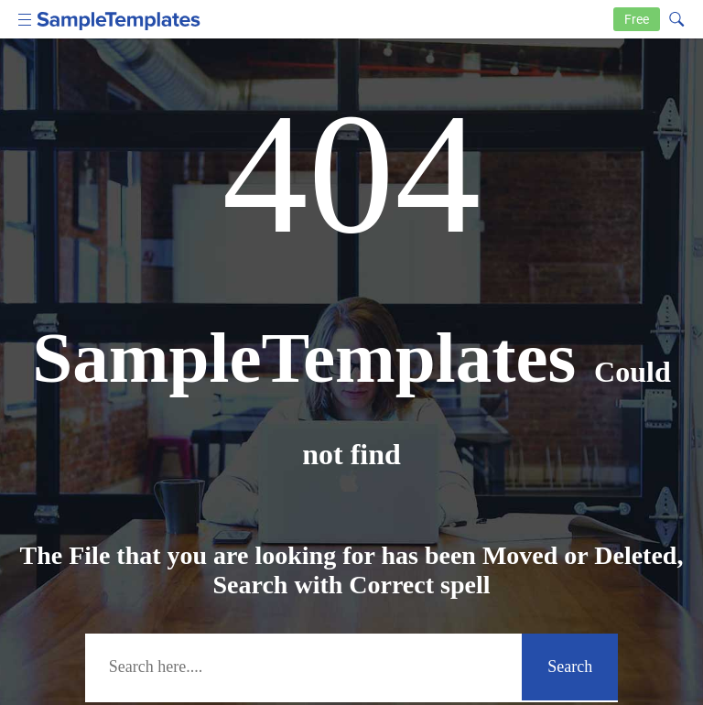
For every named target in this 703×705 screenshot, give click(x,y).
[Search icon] (675, 17)
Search (569, 666)
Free (636, 19)
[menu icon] (25, 18)
